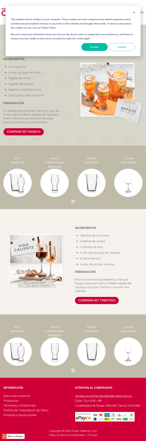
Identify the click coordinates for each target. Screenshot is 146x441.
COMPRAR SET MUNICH (23, 131)
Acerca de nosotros (16, 396)
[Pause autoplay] (73, 201)
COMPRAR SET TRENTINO (96, 300)
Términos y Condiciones (19, 405)
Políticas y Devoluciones (19, 415)
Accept (95, 46)
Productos (10, 400)
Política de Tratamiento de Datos (25, 410)
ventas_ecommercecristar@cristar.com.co (103, 396)
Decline (122, 46)
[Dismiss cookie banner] (134, 13)
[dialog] (73, 30)
